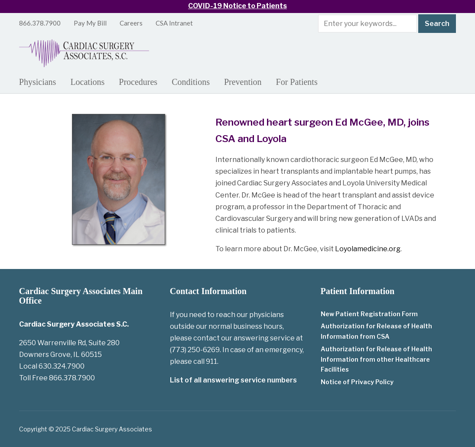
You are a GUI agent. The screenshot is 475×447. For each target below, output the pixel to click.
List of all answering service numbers (233, 380)
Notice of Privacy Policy (357, 381)
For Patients (297, 82)
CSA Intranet (174, 23)
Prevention (243, 82)
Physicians (37, 82)
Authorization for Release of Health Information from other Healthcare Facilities (376, 359)
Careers (131, 23)
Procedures (138, 82)
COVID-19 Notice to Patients (237, 6)
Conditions (191, 82)
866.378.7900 (40, 23)
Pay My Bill (90, 23)
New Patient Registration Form (369, 313)
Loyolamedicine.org (367, 249)
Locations (87, 82)
